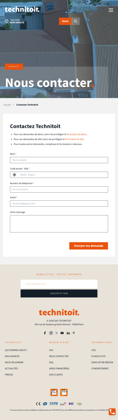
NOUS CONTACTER (58, 356)
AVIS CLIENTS (56, 374)
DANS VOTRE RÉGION (102, 362)
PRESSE (9, 374)
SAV (51, 350)
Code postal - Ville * (20, 168)
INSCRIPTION (59, 293)
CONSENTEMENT (100, 368)
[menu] (111, 10)
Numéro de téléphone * (22, 183)
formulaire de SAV (74, 139)
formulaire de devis (77, 134)
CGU (93, 350)
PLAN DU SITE (98, 356)
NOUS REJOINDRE (14, 362)
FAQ (51, 362)
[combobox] (62, 175)
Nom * (13, 154)
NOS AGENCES (12, 356)
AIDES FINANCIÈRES (59, 368)
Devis (65, 21)
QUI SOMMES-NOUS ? (16, 350)
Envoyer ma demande (88, 246)
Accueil (7, 104)
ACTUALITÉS (11, 368)
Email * (13, 197)
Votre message (17, 212)
